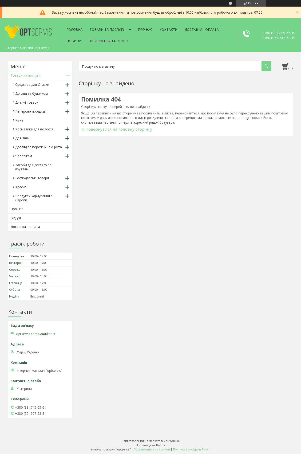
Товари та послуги (107, 29)
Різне (19, 120)
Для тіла (22, 138)
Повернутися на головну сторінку (118, 129)
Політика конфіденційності (191, 449)
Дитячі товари (26, 102)
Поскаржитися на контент (152, 449)
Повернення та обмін (108, 41)
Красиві (21, 187)
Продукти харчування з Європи (33, 198)
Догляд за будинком (31, 93)
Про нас (145, 29)
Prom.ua (174, 441)
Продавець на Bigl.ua (150, 445)
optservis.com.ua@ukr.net (35, 334)
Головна (75, 29)
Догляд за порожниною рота (38, 147)
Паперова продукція (31, 111)
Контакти (168, 29)
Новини (74, 41)
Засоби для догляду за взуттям (33, 167)
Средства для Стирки (32, 84)
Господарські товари (32, 178)
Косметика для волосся (34, 129)
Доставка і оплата (202, 29)
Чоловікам (23, 156)
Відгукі (16, 217)
